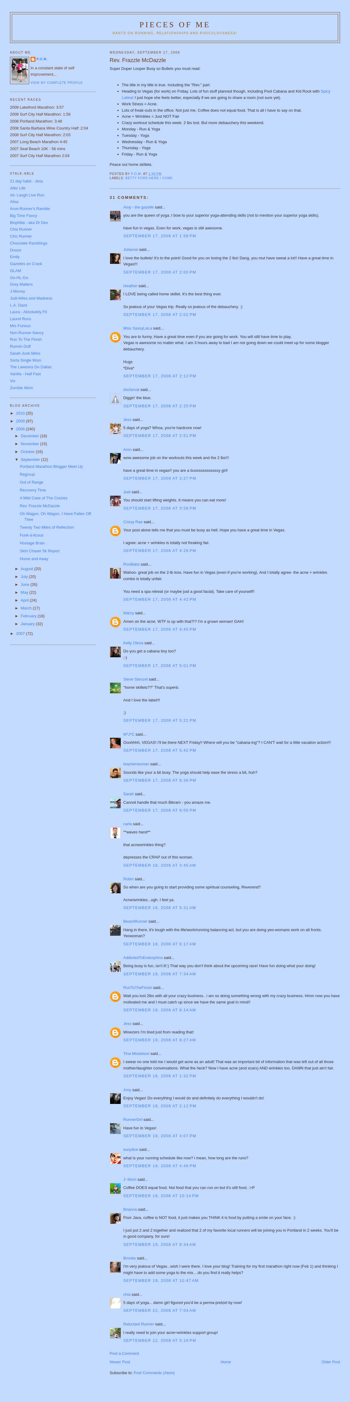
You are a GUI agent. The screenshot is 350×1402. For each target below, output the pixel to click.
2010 (21, 413)
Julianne (130, 249)
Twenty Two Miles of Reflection (47, 527)
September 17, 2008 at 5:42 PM (160, 750)
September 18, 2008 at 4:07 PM (160, 1136)
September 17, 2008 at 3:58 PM (160, 508)
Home (225, 1362)
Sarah (128, 794)
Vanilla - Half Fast (25, 374)
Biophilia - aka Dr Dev (29, 222)
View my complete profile (57, 82)
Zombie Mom (21, 388)
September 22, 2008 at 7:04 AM (159, 1310)
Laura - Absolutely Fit (28, 312)
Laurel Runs (20, 319)
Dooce (16, 250)
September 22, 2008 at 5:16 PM (160, 1340)
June (25, 584)
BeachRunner (135, 921)
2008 (21, 429)
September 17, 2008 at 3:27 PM (160, 478)
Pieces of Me (175, 24)
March (27, 608)
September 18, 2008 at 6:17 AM (159, 944)
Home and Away (34, 559)
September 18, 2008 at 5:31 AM (159, 907)
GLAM (15, 270)
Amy (127, 1090)
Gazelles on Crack (26, 263)
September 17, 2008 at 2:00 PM (160, 272)
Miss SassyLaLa (137, 328)
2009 (21, 421)
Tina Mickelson (136, 1053)
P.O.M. (42, 59)
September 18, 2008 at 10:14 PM (161, 1196)
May (25, 592)
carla (127, 824)
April (25, 600)
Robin (128, 879)
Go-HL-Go (19, 277)
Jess (127, 419)
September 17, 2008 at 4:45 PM (160, 629)
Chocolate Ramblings (29, 243)
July (25, 576)
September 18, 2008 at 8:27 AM (159, 1040)
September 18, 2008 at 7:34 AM (159, 974)
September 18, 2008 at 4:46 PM (160, 1166)
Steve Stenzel (135, 679)
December (30, 436)
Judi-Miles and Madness (31, 298)
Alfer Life (17, 188)
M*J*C (129, 734)
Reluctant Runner (138, 1324)
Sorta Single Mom (25, 360)
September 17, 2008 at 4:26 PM (160, 550)
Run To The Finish (26, 339)
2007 (21, 633)
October (28, 451)
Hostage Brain (32, 543)
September (31, 459)
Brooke (129, 1258)
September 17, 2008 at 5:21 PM (160, 720)
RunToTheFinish (137, 987)
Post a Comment (124, 1353)
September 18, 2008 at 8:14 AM (159, 1010)
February (29, 616)
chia (127, 1294)
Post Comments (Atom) (154, 1373)
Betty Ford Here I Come (149, 178)
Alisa (14, 201)
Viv (12, 381)
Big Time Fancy (23, 215)
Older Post (330, 1362)
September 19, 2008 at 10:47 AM (161, 1280)
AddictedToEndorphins (143, 957)
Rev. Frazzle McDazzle (40, 506)
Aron (127, 449)
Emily (15, 256)
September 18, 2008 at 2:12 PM (160, 1106)
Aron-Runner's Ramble (30, 208)
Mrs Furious (20, 325)
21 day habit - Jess (26, 181)
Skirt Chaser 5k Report (40, 551)
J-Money (17, 291)
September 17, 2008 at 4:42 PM (160, 599)
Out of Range (31, 482)
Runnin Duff (20, 346)
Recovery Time (33, 490)
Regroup (27, 474)
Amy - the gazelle (138, 207)
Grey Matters (21, 284)
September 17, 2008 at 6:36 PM (160, 780)
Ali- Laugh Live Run (27, 195)
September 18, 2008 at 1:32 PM (160, 1076)
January (28, 624)
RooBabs (131, 564)
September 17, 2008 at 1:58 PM (160, 236)
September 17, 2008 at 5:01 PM (160, 665)
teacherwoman (136, 764)
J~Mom (129, 1179)
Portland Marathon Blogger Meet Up (51, 466)
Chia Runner (21, 229)
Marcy (128, 613)
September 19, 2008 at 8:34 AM (159, 1244)
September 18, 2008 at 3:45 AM (159, 865)
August (27, 568)
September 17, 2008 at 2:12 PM (160, 376)
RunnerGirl (133, 1119)
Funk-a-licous (31, 535)
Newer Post (120, 1362)
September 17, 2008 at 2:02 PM (160, 314)
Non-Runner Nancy (27, 332)
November (30, 444)
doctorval (131, 389)
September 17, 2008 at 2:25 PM (160, 406)
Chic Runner (21, 236)
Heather (130, 286)
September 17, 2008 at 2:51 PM (160, 435)
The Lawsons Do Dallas (31, 367)
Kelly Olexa (133, 643)
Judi (127, 492)
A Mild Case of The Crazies (43, 498)
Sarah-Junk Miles (25, 353)
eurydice (130, 1149)
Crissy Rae (133, 522)
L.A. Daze (18, 305)
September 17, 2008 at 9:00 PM (160, 810)
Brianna (130, 1209)
